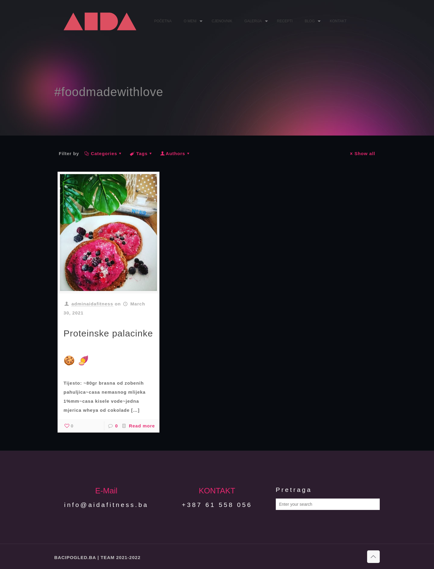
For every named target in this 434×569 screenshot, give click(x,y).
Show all (361, 153)
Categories (103, 153)
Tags (141, 153)
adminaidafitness (92, 303)
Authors (175, 153)
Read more (142, 425)
